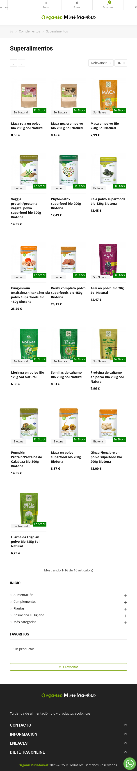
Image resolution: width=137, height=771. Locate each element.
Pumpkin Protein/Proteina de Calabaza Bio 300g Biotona (26, 459)
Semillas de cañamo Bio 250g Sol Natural (66, 374)
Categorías (46, 3)
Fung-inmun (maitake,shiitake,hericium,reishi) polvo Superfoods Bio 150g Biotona (37, 295)
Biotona (18, 188)
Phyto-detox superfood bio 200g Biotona (66, 203)
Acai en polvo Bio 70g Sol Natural (107, 290)
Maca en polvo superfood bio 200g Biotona (66, 457)
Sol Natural (21, 112)
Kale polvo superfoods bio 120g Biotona (108, 201)
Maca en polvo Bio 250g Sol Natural (105, 125)
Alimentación (23, 595)
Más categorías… (26, 622)
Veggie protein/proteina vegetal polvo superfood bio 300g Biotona (26, 208)
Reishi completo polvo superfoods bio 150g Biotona (68, 292)
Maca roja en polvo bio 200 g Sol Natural (27, 125)
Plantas (19, 608)
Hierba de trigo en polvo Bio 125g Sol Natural (25, 541)
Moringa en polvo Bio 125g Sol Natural (27, 374)
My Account (3, 3)
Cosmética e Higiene (29, 615)
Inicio (15, 583)
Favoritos (19, 634)
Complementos (25, 601)
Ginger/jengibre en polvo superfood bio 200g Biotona (106, 457)
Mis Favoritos (68, 667)
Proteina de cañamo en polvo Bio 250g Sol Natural (107, 377)
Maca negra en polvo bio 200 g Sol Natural (67, 125)
